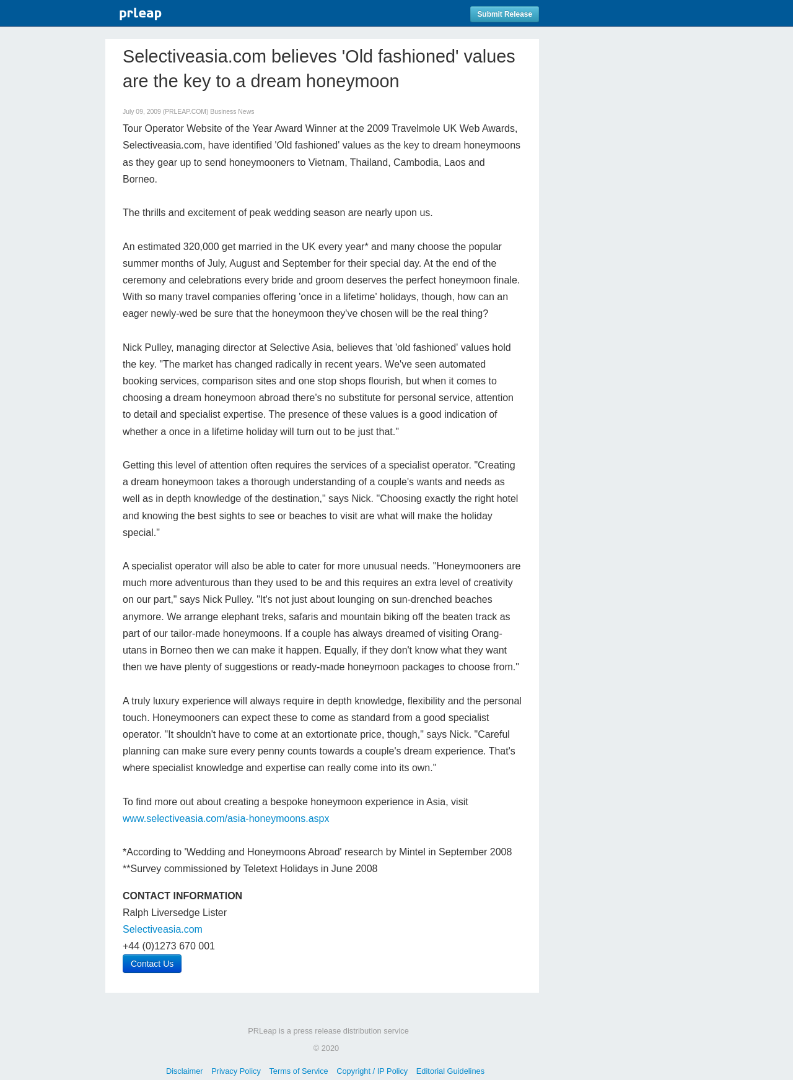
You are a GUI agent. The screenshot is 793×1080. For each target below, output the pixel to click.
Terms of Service (298, 1071)
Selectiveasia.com (163, 929)
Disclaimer (184, 1071)
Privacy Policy (236, 1071)
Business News (232, 111)
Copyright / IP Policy (372, 1071)
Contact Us (152, 964)
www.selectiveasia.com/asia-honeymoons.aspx (226, 818)
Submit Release (504, 14)
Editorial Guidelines (450, 1071)
